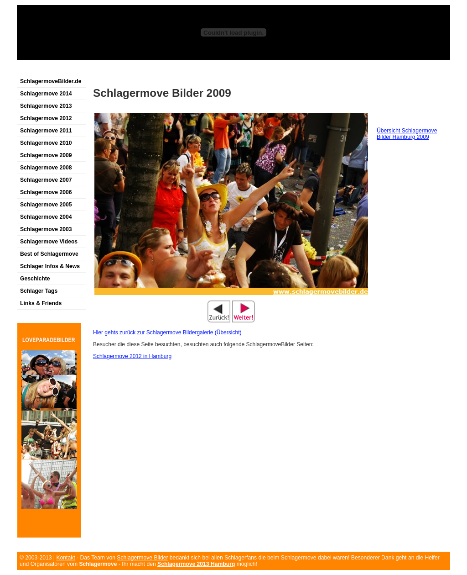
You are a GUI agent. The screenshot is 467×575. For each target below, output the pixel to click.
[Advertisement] (123, 70)
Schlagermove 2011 (46, 130)
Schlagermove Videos (49, 241)
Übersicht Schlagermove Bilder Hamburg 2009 (407, 133)
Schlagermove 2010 (46, 143)
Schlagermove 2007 (46, 180)
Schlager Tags (38, 291)
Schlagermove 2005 (46, 204)
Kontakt (65, 557)
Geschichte (35, 278)
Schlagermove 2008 (46, 167)
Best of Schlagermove (49, 254)
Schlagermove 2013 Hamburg (196, 564)
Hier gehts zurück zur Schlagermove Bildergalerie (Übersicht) (167, 332)
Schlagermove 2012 (46, 118)
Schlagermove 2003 (46, 229)
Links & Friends (41, 303)
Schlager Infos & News (50, 266)
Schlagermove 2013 (46, 106)
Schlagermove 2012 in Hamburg (132, 356)
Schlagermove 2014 (46, 93)
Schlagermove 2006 (46, 192)
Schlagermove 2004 (46, 217)
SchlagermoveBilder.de (50, 81)
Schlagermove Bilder (142, 557)
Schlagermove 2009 (46, 155)
